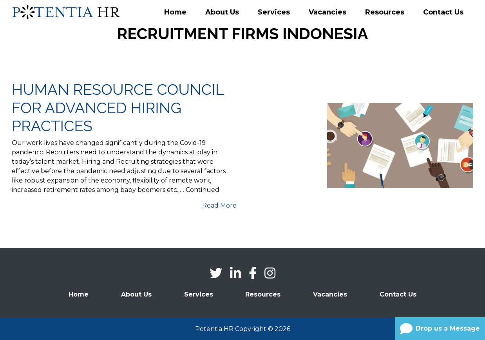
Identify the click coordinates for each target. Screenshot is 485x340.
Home (175, 12)
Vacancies (327, 12)
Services (274, 12)
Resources (384, 12)
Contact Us (443, 12)
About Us (222, 12)
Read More (219, 205)
